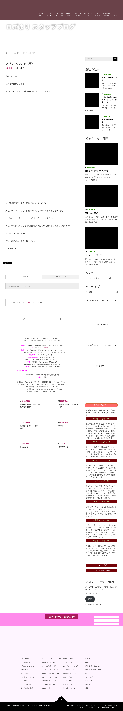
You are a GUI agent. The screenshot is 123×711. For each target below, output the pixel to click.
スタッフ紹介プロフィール (59, 14)
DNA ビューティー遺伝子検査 (72, 666)
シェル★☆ (24, 447)
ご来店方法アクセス (106, 14)
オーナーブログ (67, 680)
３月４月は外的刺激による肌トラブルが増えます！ (109, 99)
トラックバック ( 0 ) (60, 276)
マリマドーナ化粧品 (69, 658)
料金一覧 (87, 684)
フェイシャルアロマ (88, 14)
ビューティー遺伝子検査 (101, 570)
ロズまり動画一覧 (26, 684)
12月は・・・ (63, 426)
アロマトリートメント (48, 684)
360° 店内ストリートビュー (29, 680)
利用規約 (87, 662)
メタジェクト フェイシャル (50, 669)
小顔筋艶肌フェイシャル (49, 680)
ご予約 (86, 688)
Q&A (86, 673)
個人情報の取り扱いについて (93, 666)
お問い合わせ (88, 680)
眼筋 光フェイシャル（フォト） (51, 673)
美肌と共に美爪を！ (92, 213)
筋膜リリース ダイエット (49, 662)
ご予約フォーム (49, 348)
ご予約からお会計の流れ (28, 666)
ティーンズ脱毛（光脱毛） (50, 666)
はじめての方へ (40, 14)
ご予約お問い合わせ (116, 14)
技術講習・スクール (69, 688)
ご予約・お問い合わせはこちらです (61, 617)
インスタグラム (67, 684)
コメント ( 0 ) (24, 276)
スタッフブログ (67, 677)
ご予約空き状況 (49, 14)
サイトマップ (88, 677)
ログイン (29, 302)
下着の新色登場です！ (108, 120)
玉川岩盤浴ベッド (68, 669)
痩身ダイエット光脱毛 (79, 14)
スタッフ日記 (19, 68)
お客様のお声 (25, 669)
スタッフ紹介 (25, 673)
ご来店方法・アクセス (27, 677)
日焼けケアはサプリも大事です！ (97, 171)
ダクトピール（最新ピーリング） (52, 658)
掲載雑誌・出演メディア (70, 673)
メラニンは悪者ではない (109, 79)
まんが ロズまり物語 (27, 688)
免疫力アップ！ (64, 447)
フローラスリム (67, 662)
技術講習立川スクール (97, 14)
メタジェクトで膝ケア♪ (94, 255)
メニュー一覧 (68, 14)
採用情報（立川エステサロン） (94, 669)
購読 (90, 599)
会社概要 (87, 658)
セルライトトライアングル (50, 677)
